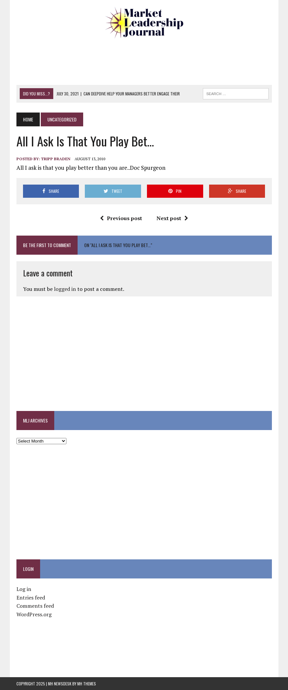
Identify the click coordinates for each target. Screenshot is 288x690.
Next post (172, 218)
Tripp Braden (55, 158)
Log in (23, 589)
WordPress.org (34, 614)
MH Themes (86, 683)
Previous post (121, 218)
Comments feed (35, 605)
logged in (65, 289)
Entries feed (30, 597)
